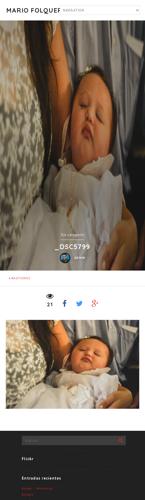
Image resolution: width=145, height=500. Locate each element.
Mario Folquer (32, 10)
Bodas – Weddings (37, 488)
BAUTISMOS (21, 278)
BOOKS (28, 495)
